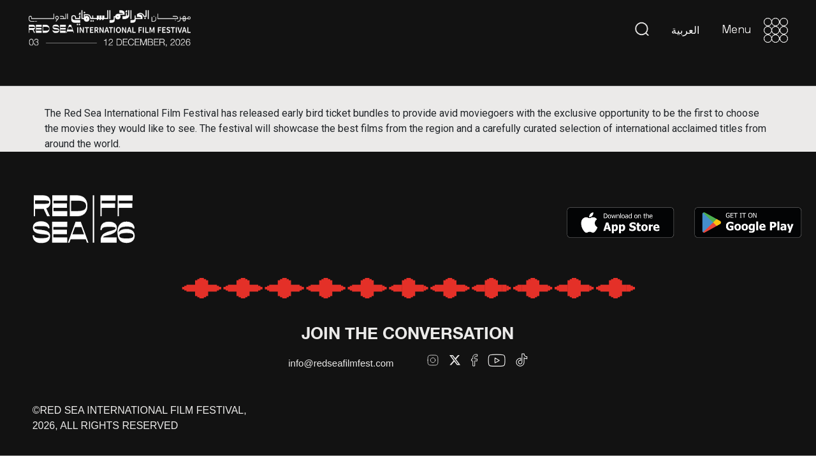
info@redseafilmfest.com (340, 363)
